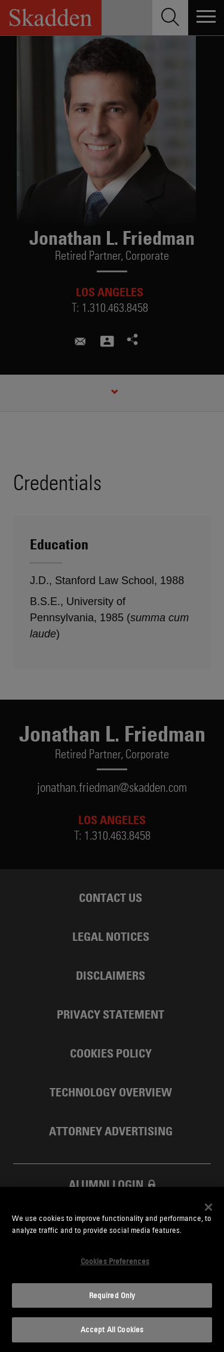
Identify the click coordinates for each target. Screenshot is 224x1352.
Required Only (112, 1295)
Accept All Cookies (112, 1329)
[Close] (208, 1207)
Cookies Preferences (115, 1261)
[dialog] (112, 1269)
